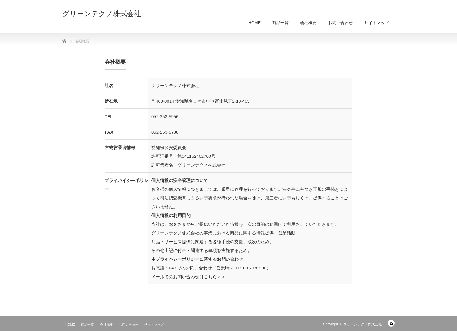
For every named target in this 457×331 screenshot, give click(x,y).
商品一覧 (280, 22)
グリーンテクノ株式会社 (101, 13)
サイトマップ (376, 22)
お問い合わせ (340, 22)
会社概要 (308, 22)
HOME (254, 22)
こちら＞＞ (215, 276)
